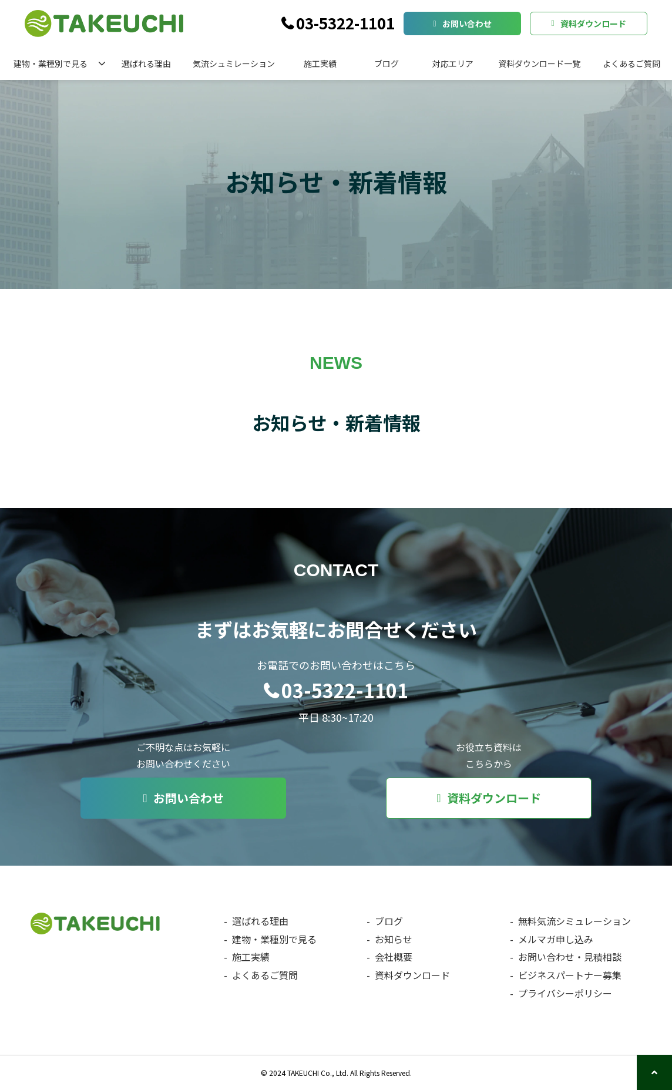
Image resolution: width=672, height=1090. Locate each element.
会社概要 (393, 957)
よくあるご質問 (631, 63)
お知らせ (393, 939)
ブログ (386, 63)
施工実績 (320, 63)
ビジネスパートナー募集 (569, 975)
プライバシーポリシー (565, 993)
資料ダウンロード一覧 (539, 63)
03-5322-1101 (345, 23)
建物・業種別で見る (51, 63)
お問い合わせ (467, 23)
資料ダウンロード (593, 23)
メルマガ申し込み (555, 939)
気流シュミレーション (234, 63)
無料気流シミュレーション (574, 921)
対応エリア (452, 63)
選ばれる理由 (146, 63)
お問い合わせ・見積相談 (569, 957)
